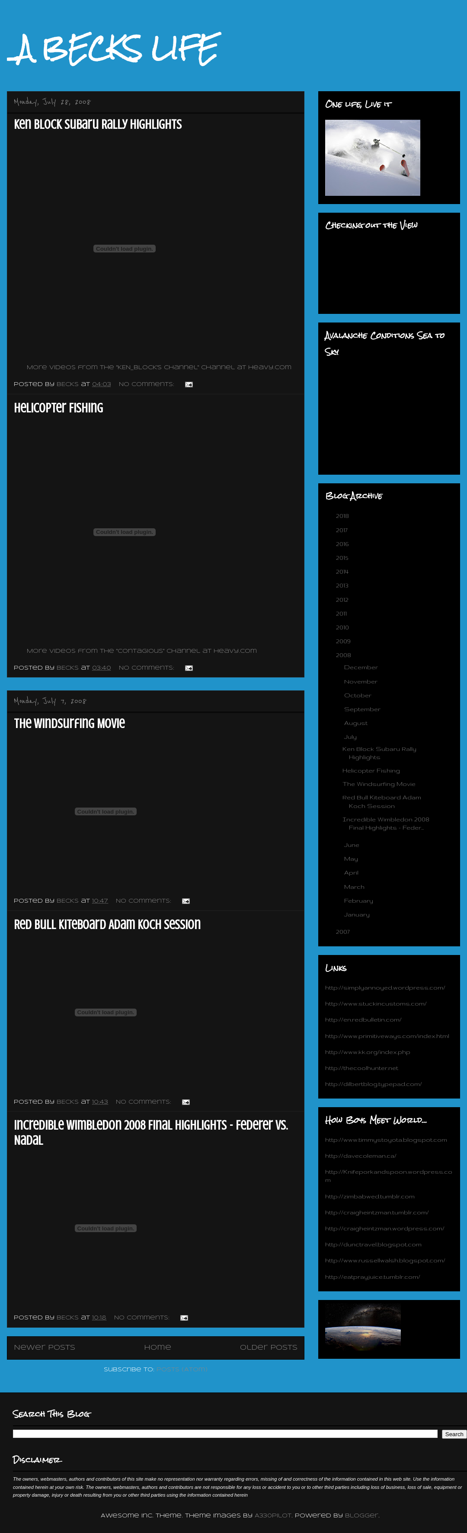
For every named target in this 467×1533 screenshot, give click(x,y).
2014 (343, 571)
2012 (343, 599)
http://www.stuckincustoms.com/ (376, 1003)
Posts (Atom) (182, 1370)
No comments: (147, 384)
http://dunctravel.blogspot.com (373, 1244)
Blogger (361, 1516)
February (359, 900)
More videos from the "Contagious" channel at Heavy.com (142, 651)
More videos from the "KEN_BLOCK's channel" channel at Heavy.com (159, 367)
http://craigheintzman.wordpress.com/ (385, 1228)
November (361, 681)
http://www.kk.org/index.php (367, 1051)
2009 (344, 641)
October (358, 695)
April (352, 872)
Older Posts (268, 1348)
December (362, 667)
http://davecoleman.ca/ (361, 1155)
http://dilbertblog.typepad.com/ (373, 1083)
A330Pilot (273, 1516)
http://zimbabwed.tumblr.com (370, 1196)
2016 (343, 543)
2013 (343, 585)
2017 (342, 530)
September (363, 709)
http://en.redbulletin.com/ (363, 1019)
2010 (343, 627)
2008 (344, 655)
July (351, 736)
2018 (343, 515)
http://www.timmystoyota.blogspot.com (386, 1139)
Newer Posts (44, 1348)
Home (157, 1348)
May (352, 858)
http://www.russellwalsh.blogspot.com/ (385, 1260)
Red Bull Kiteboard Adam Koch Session (107, 924)
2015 (343, 557)
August (356, 722)
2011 (342, 613)
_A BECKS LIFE (112, 48)
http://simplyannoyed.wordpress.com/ (385, 987)
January (357, 914)
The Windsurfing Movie (69, 723)
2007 (344, 931)
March (355, 886)
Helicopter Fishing (58, 408)
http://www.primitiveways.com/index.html (387, 1035)
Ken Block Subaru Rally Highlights (98, 124)
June (352, 844)
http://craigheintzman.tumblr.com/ (377, 1212)
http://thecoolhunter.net (361, 1067)
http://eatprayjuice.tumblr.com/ (372, 1276)
